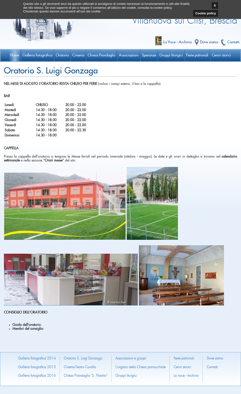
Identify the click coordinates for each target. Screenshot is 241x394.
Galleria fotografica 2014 (37, 358)
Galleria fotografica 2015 (37, 367)
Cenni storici (182, 367)
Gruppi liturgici (126, 376)
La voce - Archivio (186, 376)
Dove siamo (215, 358)
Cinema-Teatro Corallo (80, 367)
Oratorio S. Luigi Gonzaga (83, 358)
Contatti (212, 367)
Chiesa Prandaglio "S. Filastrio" (85, 376)
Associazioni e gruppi (130, 358)
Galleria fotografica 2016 (37, 376)
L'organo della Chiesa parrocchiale (140, 367)
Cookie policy (205, 13)
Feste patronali (184, 358)
